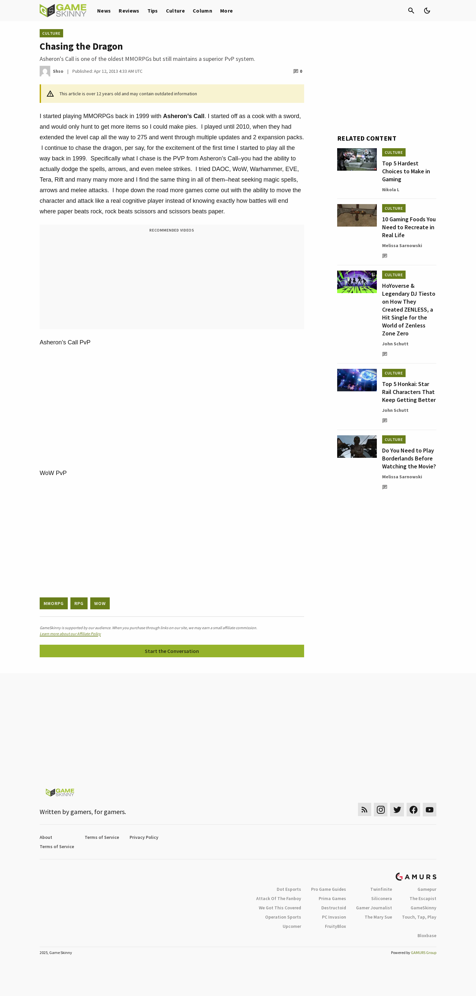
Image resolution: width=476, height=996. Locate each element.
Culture (175, 10)
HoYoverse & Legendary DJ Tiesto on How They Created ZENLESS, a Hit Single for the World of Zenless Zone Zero (408, 309)
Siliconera (381, 898)
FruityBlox (335, 926)
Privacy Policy (144, 837)
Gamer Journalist (374, 908)
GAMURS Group (423, 952)
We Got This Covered (280, 908)
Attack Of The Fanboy (278, 898)
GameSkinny (423, 908)
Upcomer (292, 926)
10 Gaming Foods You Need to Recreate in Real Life (409, 227)
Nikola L (390, 190)
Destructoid (333, 908)
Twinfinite (381, 889)
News (104, 10)
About (46, 837)
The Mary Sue (378, 917)
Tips (152, 10)
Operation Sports (283, 917)
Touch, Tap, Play (419, 917)
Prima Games (332, 898)
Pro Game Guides (328, 889)
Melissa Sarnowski (402, 245)
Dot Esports (289, 889)
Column (202, 10)
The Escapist (423, 898)
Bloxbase (426, 935)
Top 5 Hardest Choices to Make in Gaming (406, 171)
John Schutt (395, 344)
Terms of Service (102, 837)
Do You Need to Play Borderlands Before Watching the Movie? (409, 458)
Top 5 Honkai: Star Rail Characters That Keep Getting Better (409, 392)
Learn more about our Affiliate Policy (70, 633)
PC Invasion (334, 917)
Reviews (129, 10)
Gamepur (426, 889)
